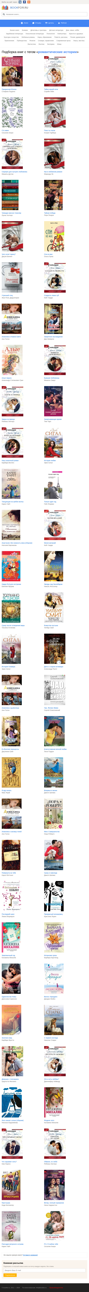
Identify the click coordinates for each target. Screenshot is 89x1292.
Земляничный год (8, 955)
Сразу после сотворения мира (13, 625)
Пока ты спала (49, 130)
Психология (51, 34)
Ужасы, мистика (78, 41)
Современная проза (64, 41)
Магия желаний (50, 543)
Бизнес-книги (14, 30)
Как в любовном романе (53, 172)
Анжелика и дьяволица (10, 708)
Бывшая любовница (51, 378)
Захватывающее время (53, 419)
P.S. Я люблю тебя (51, 1244)
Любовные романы (28, 37)
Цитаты (51, 23)
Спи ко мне (48, 254)
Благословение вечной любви (55, 749)
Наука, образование (45, 37)
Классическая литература (35, 34)
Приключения (9, 41)
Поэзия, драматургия (77, 37)
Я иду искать (6, 790)
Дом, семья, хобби (72, 30)
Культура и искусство (11, 37)
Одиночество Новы (9, 997)
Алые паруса (6, 378)
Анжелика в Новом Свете (11, 337)
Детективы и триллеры (38, 30)
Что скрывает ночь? (9, 1162)
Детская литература (56, 30)
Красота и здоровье (76, 34)
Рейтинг (64, 23)
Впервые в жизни (50, 790)
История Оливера (8, 667)
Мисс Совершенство (52, 832)
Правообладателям (56, 1288)
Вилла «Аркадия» (51, 997)
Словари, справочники (46, 41)
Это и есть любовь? (51, 1079)
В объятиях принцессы (10, 749)
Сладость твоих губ (51, 295)
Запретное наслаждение (53, 337)
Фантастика (32, 44)
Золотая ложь (7, 1038)
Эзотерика (50, 44)
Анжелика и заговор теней (11, 832)
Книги (26, 23)
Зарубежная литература (14, 34)
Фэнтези (41, 44)
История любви (50, 460)
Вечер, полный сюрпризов (54, 1203)
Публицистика (22, 41)
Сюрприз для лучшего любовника (14, 172)
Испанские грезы (50, 955)
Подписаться (10, 1275)
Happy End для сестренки (11, 584)
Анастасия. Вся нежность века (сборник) (17, 543)
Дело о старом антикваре (53, 667)
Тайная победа (49, 213)
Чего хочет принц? (9, 254)
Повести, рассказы (60, 37)
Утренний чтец (7, 295)
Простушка (6, 1203)
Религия (32, 41)
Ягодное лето (49, 1120)
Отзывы (38, 23)
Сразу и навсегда (50, 873)
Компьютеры (61, 34)
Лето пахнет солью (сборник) (13, 1120)
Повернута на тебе (9, 873)
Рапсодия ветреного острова (12, 1244)
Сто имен (5, 130)
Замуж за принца (8, 419)
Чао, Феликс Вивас (51, 708)
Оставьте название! (30, 1255)
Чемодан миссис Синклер (11, 213)
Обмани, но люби (50, 1162)
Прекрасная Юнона (9, 89)
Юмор (59, 44)
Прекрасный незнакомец (53, 914)
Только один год (50, 502)
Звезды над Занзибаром (53, 584)
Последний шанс (8, 914)
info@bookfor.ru (41, 1288)
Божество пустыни (51, 625)
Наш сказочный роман (10, 460)
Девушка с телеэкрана (10, 1079)
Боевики (25, 30)
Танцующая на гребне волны (13, 502)
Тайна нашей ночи (51, 89)
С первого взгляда (51, 1038)
